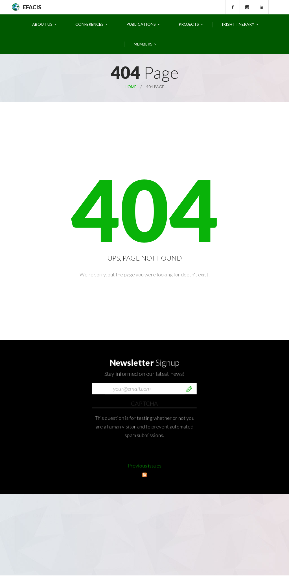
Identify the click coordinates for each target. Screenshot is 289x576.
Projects (189, 24)
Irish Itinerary (238, 24)
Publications (141, 24)
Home (131, 86)
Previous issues (144, 475)
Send (189, 458)
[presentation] (135, 471)
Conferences (89, 24)
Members (143, 44)
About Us (42, 24)
